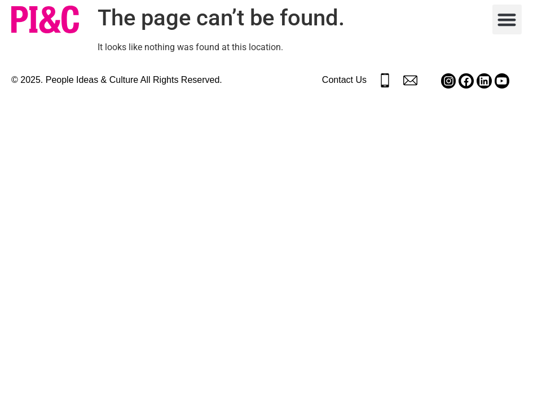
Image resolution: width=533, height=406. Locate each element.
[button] (507, 19)
